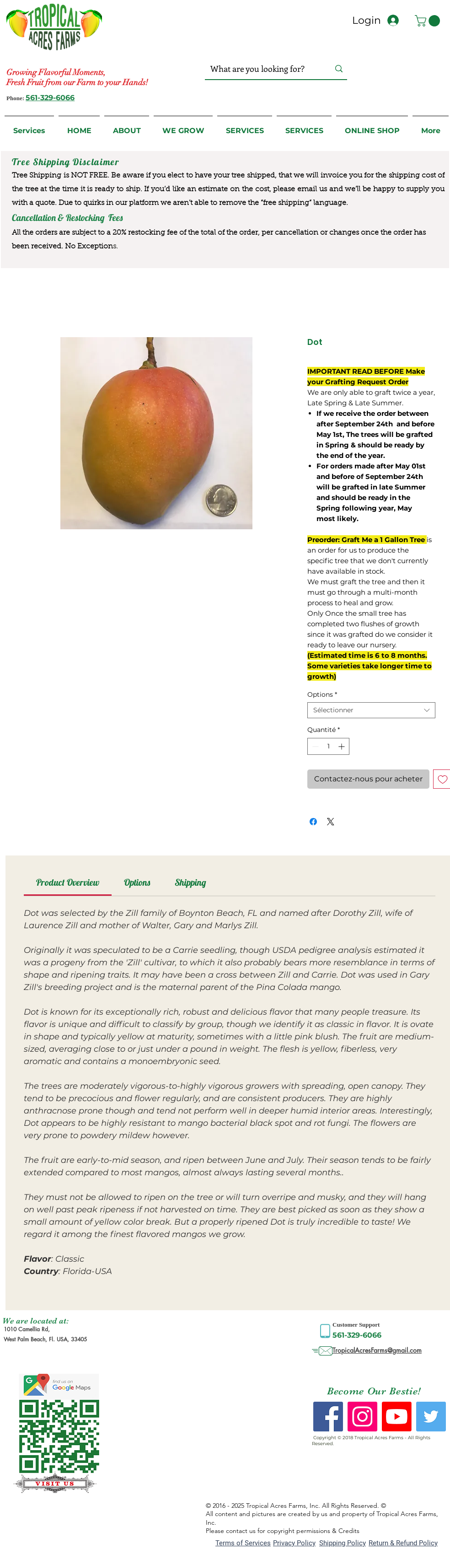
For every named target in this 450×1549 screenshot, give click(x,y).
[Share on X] (330, 821)
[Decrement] (314, 746)
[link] (67, 882)
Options (322, 695)
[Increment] (342, 746)
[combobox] (371, 710)
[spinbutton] (328, 746)
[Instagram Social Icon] (362, 1416)
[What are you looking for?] (260, 69)
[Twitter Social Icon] (431, 1416)
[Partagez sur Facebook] (313, 821)
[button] (429, 21)
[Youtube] (397, 1416)
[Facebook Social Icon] (328, 1416)
